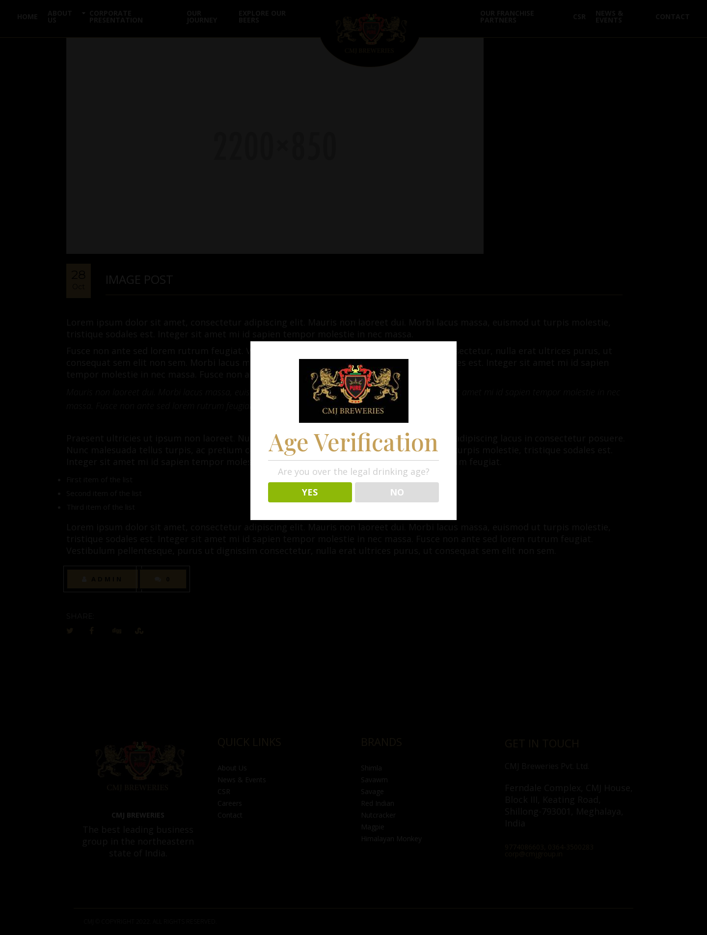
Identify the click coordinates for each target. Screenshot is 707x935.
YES (310, 492)
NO (397, 492)
